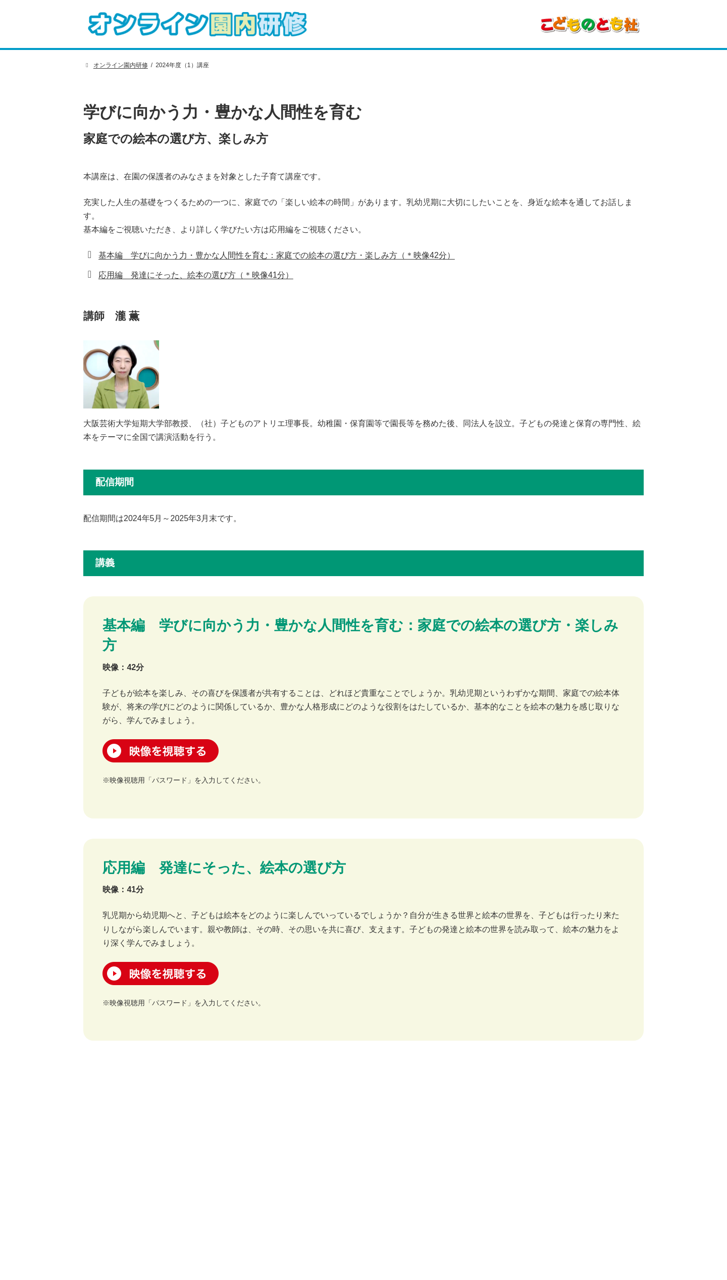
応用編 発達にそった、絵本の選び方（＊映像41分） (195, 275)
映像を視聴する (160, 750)
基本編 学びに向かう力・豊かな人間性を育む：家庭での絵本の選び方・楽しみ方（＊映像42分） (276, 255)
